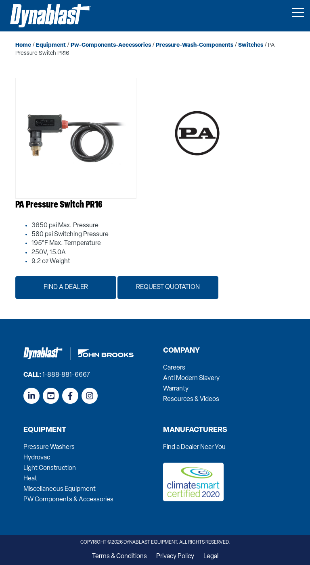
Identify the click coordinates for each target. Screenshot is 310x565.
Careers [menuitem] (174, 368)
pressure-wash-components (194, 45)
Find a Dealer (66, 287)
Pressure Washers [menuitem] (49, 447)
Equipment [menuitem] (44, 430)
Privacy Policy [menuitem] (175, 556)
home (23, 45)
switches (250, 45)
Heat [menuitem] (30, 479)
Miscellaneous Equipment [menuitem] (59, 489)
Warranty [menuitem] (176, 389)
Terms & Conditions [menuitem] (119, 556)
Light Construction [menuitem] (49, 468)
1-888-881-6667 (66, 375)
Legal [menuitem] (210, 556)
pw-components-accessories (111, 45)
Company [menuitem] (181, 351)
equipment (51, 45)
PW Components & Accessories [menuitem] (68, 499)
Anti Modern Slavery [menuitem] (191, 378)
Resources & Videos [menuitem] (191, 399)
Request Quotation (168, 287)
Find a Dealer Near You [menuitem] (194, 447)
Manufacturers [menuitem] (195, 430)
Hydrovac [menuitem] (36, 458)
